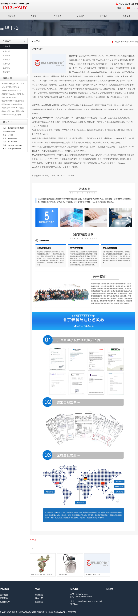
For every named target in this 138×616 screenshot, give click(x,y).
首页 (128, 42)
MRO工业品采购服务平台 (14, 6)
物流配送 (39, 595)
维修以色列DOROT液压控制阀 (13, 111)
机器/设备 (6, 68)
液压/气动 (6, 51)
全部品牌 (80, 16)
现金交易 (39, 598)
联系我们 (4, 598)
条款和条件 (5, 602)
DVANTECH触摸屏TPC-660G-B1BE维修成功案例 (19, 84)
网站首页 (11, 16)
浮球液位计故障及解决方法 (11, 91)
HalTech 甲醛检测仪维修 (10, 87)
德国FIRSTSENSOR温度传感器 (13, 101)
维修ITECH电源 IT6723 (10, 97)
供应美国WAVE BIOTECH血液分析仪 (15, 108)
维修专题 (126, 16)
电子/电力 (6, 60)
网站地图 (72, 612)
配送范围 (39, 602)
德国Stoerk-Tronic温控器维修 (12, 104)
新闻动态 (103, 16)
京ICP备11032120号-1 (57, 612)
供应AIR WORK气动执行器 (11, 115)
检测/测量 (6, 55)
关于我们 (34, 16)
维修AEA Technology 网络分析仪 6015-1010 (17, 94)
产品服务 (57, 16)
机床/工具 (6, 64)
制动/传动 (6, 72)
